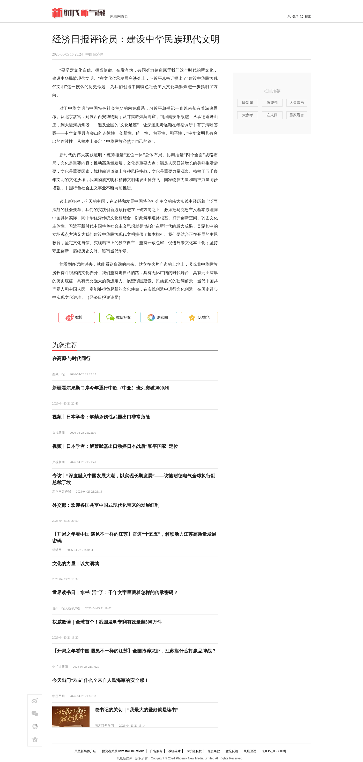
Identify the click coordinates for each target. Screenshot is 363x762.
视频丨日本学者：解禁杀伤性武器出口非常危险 (101, 416)
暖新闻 (247, 103)
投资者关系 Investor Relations (123, 751)
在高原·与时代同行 (71, 358)
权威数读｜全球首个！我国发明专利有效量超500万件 (107, 622)
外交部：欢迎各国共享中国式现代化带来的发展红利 (105, 505)
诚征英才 (174, 751)
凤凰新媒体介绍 (85, 751)
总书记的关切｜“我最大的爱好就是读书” (137, 709)
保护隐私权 (194, 751)
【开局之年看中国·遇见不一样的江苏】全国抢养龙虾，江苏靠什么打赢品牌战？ (134, 651)
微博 (79, 317)
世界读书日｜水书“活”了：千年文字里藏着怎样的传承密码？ (115, 592)
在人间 (272, 115)
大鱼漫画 (297, 103)
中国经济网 (94, 54)
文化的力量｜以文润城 (75, 563)
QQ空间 (204, 317)
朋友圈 (162, 317)
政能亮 (272, 103)
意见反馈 (232, 751)
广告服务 (156, 751)
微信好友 (123, 317)
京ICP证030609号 (274, 751)
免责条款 (214, 751)
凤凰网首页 (119, 16)
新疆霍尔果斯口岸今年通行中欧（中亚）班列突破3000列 (110, 388)
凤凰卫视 (250, 751)
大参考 (247, 115)
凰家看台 (297, 115)
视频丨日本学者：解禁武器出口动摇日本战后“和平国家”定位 (115, 446)
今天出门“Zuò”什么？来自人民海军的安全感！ (100, 680)
